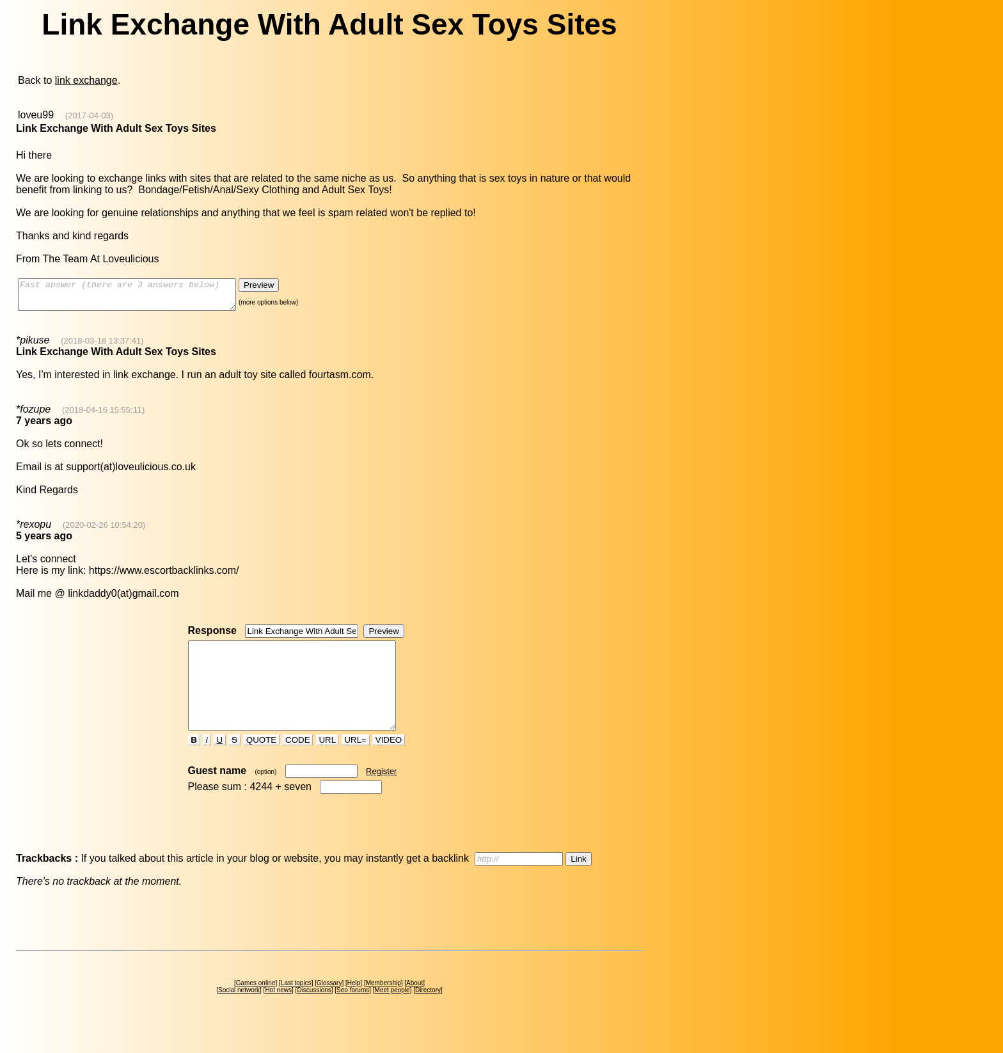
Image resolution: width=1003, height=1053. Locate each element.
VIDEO (388, 763)
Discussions (314, 1013)
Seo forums (352, 1013)
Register (381, 794)
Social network (239, 1013)
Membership (383, 1005)
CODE (297, 763)
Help (354, 1005)
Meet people (392, 1013)
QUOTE (261, 763)
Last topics (296, 1005)
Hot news (278, 1013)
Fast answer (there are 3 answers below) (140, 297)
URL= (355, 763)
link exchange (86, 80)
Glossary (329, 1005)
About (414, 1005)
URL (327, 763)
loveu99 (36, 114)
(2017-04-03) (89, 115)
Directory (428, 1013)
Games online (256, 1005)
